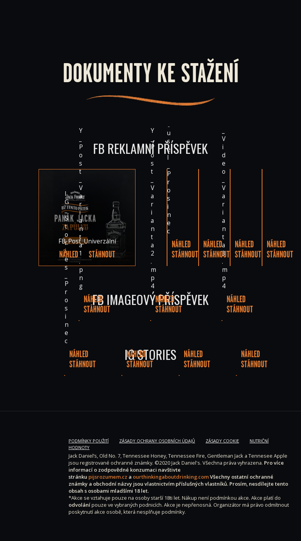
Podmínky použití (89, 441)
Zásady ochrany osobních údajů (157, 441)
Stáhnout (102, 254)
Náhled (68, 254)
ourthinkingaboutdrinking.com (171, 476)
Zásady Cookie (222, 441)
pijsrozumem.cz (107, 476)
